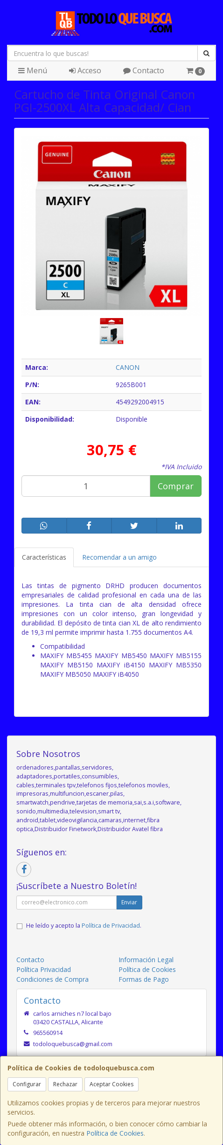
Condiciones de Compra (52, 979)
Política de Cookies (115, 1133)
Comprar (176, 486)
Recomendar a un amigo (119, 557)
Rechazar (65, 1084)
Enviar (129, 902)
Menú (32, 70)
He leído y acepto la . (83, 926)
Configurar (27, 1084)
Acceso (85, 70)
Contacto (143, 70)
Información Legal (146, 959)
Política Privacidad (43, 969)
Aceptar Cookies (111, 1084)
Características (44, 557)
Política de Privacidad (111, 926)
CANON (127, 367)
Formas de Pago (143, 979)
